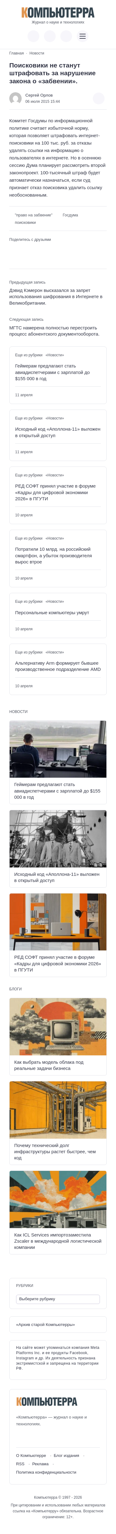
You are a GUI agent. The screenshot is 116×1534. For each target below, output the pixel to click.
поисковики (25, 222)
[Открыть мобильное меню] (82, 36)
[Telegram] (43, 1437)
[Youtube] (32, 1437)
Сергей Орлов (39, 95)
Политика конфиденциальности (46, 1472)
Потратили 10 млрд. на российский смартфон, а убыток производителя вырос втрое (53, 555)
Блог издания (66, 1455)
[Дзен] (54, 1437)
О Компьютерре (31, 1455)
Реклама (40, 1464)
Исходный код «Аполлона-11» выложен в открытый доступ (57, 432)
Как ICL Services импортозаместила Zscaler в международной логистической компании (57, 1241)
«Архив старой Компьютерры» (45, 1324)
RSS (20, 1464)
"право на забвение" (34, 215)
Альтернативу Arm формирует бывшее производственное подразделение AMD (58, 666)
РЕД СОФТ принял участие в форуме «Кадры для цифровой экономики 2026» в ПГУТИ (55, 492)
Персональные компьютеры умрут (52, 612)
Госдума (70, 215)
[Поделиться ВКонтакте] (13, 249)
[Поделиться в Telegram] (23, 249)
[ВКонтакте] (20, 1437)
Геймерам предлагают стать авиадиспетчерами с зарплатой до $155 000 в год (52, 372)
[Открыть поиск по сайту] (66, 36)
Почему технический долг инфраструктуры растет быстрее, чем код (55, 1152)
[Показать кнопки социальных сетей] (33, 36)
